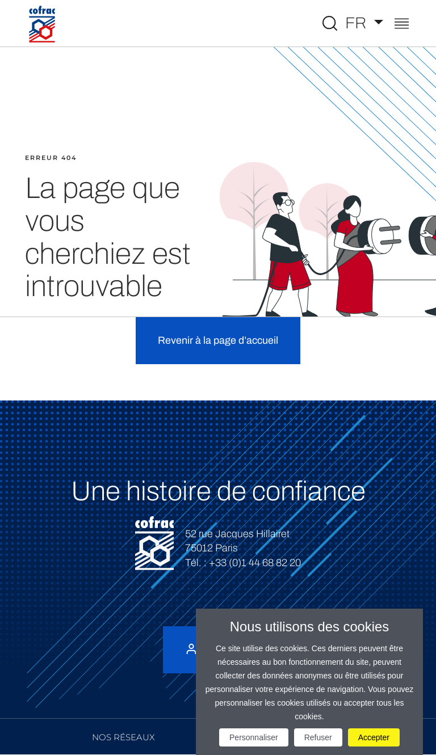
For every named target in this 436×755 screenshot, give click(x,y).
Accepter (373, 737)
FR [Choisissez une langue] (357, 23)
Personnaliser (253, 737)
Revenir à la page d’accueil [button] (218, 340)
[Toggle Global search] (330, 23)
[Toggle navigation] (402, 24)
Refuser (318, 737)
